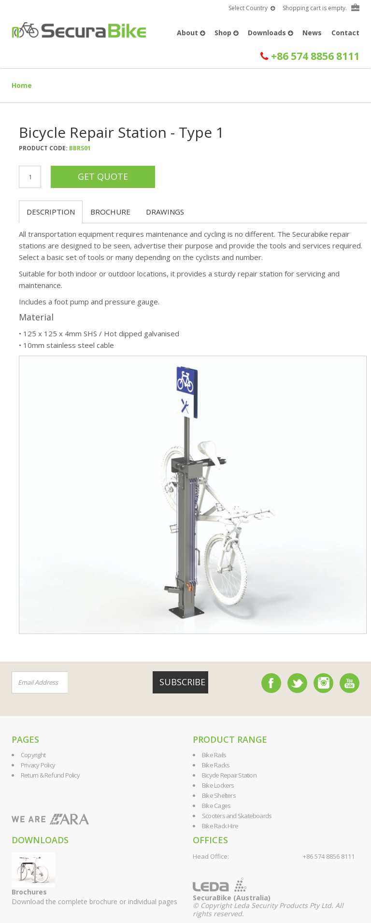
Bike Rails (214, 754)
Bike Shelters (219, 795)
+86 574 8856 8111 (309, 56)
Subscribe (182, 682)
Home (22, 85)
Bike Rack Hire (220, 826)
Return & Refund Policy (50, 775)
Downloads (270, 32)
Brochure (110, 211)
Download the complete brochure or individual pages (94, 896)
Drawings (165, 211)
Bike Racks (215, 765)
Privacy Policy (38, 765)
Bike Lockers (218, 785)
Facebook (271, 683)
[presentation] (126, 682)
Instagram (323, 683)
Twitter (297, 683)
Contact (345, 32)
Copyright (33, 754)
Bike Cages (216, 805)
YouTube (349, 683)
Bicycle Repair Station (229, 775)
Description (51, 211)
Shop (226, 32)
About (191, 32)
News (312, 32)
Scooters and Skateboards (236, 815)
